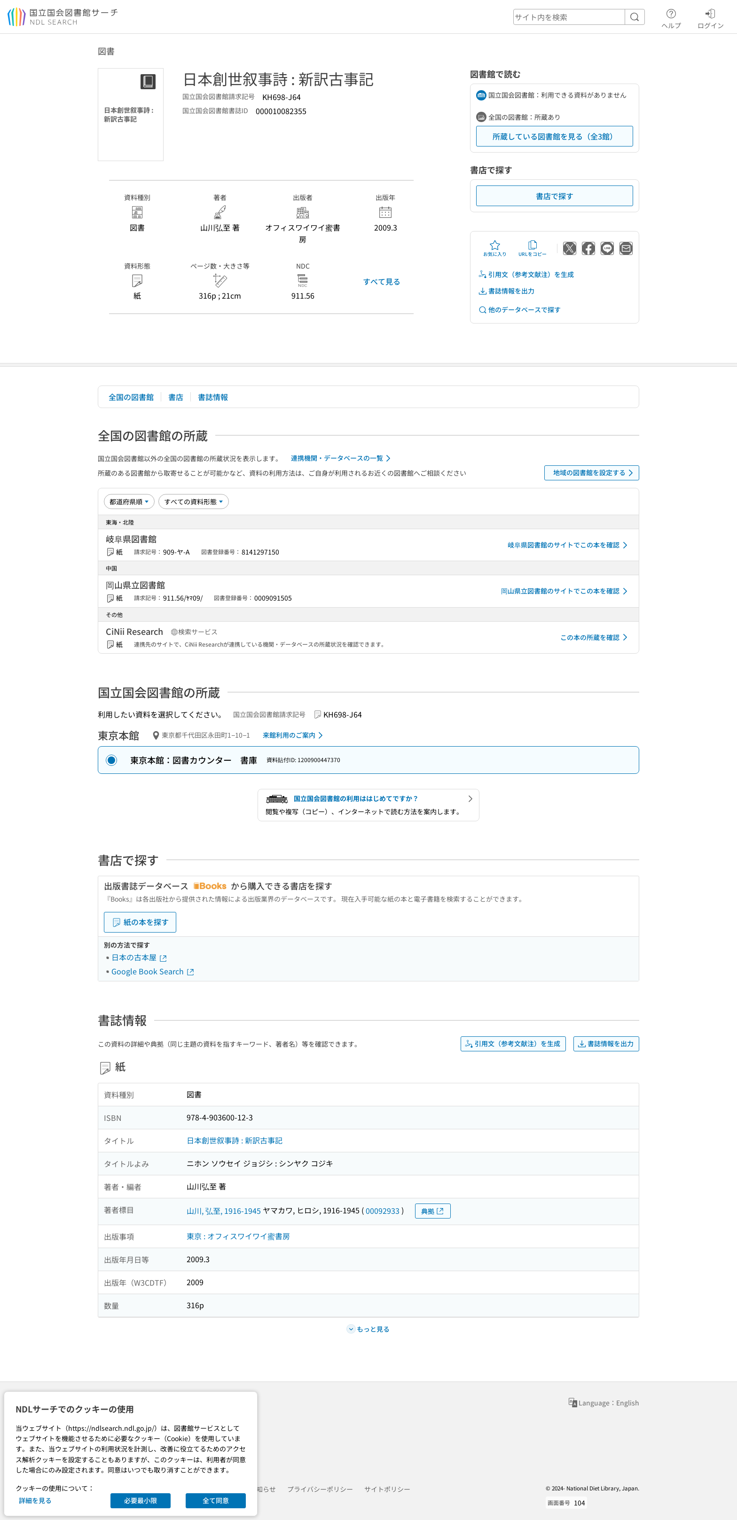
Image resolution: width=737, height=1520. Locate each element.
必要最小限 (140, 1500)
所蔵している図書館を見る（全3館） (555, 136)
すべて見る (381, 281)
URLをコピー (532, 248)
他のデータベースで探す (519, 310)
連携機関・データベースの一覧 (342, 458)
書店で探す (554, 195)
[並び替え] (129, 501)
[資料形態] (193, 501)
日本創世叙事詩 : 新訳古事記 (234, 1140)
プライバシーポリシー (320, 1489)
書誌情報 (213, 396)
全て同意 (216, 1500)
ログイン (711, 17)
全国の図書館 (131, 396)
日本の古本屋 (139, 957)
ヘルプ (671, 17)
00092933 (383, 1210)
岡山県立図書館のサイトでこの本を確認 (566, 591)
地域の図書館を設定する (594, 472)
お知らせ (263, 1489)
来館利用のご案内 (294, 735)
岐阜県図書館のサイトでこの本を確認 (569, 545)
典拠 (433, 1211)
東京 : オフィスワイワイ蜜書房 (238, 1236)
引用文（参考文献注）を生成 (526, 274)
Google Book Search (153, 971)
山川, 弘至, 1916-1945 (224, 1210)
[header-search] (579, 17)
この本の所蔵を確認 (595, 637)
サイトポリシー (387, 1489)
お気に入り (495, 248)
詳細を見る (35, 1500)
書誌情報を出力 (506, 291)
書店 (175, 396)
